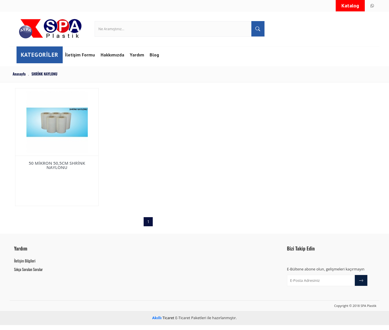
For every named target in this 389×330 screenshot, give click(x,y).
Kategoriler (42, 62)
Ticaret (163, 322)
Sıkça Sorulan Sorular (28, 274)
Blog (161, 63)
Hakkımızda (117, 63)
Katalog (350, 5)
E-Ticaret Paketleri (190, 322)
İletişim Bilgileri (24, 266)
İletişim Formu (83, 63)
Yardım (143, 63)
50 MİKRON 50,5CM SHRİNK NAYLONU (47, 171)
